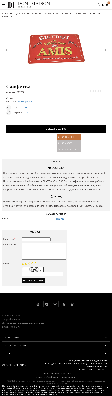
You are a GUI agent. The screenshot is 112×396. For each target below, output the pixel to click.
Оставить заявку (56, 128)
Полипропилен (26, 101)
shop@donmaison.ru (13, 319)
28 (26, 112)
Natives (60, 218)
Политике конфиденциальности (42, 394)
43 (26, 107)
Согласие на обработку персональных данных (56, 377)
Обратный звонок (14, 365)
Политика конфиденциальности (56, 373)
